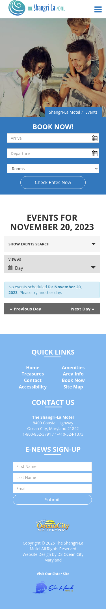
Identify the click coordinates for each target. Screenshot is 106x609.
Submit (52, 499)
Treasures (32, 374)
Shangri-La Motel (64, 112)
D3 (59, 554)
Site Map (73, 387)
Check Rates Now (53, 182)
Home (32, 367)
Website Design (37, 554)
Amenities (73, 367)
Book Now (73, 380)
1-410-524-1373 (69, 434)
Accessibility (33, 387)
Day (15, 268)
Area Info (73, 374)
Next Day (82, 309)
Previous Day (25, 309)
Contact (33, 380)
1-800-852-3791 (37, 434)
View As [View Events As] (14, 259)
